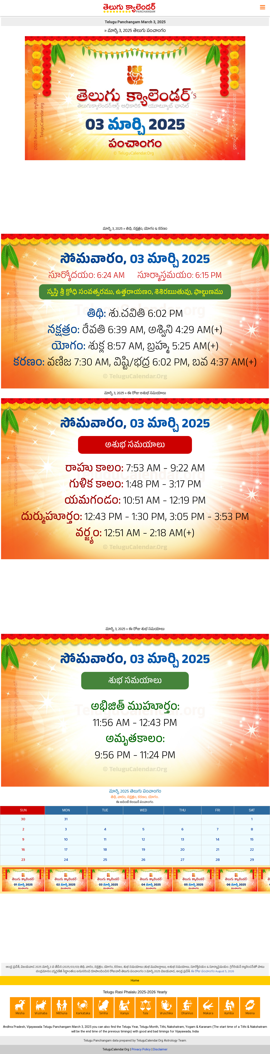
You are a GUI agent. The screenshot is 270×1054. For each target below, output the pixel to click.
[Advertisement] (135, 192)
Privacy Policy (141, 1049)
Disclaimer (160, 1049)
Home (135, 980)
